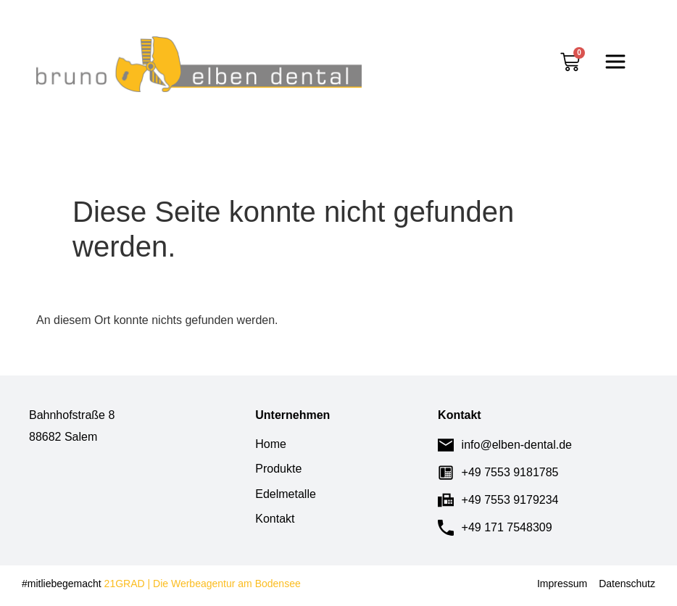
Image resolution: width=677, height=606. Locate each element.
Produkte (278, 468)
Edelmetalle (285, 494)
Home (270, 444)
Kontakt (274, 518)
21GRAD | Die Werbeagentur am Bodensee (201, 583)
